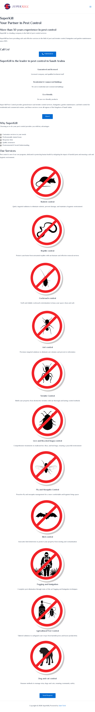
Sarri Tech (62, 706)
